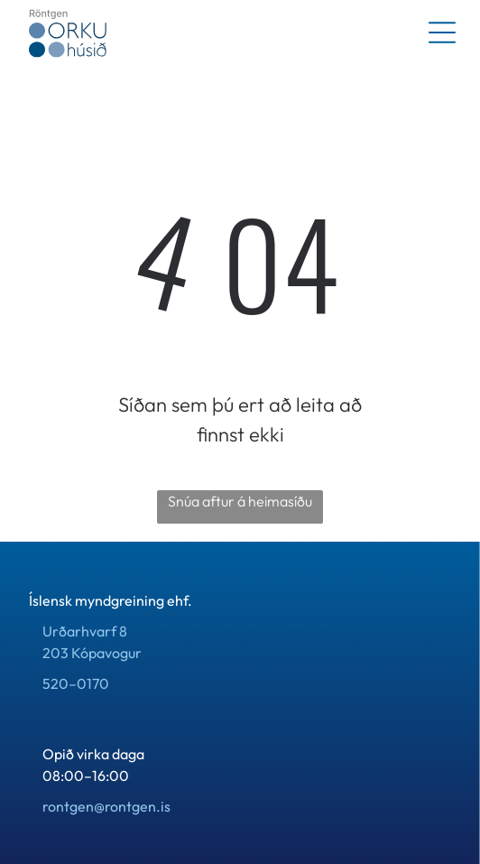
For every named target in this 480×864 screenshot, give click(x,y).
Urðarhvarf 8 (84, 631)
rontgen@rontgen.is (106, 806)
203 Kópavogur (92, 653)
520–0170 (75, 683)
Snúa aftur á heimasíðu (240, 501)
